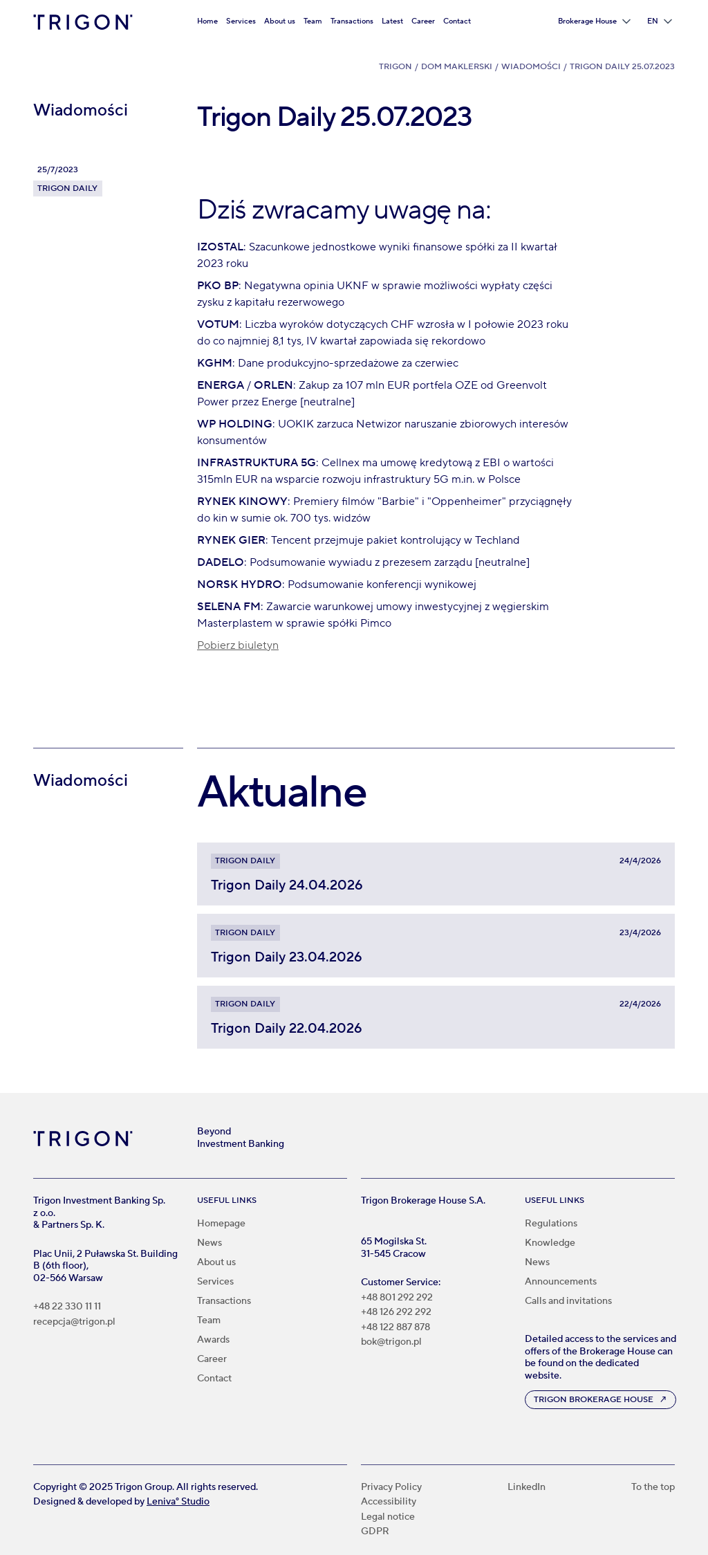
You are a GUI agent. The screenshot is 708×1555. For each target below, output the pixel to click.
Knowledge (550, 1243)
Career (423, 21)
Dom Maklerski (456, 67)
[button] (594, 21)
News (209, 1243)
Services (241, 21)
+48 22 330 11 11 (67, 1307)
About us (279, 21)
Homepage (221, 1223)
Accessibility (388, 1502)
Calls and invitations (568, 1301)
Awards (213, 1340)
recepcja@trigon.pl (74, 1322)
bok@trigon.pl (391, 1342)
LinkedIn (526, 1487)
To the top (653, 1487)
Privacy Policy (391, 1487)
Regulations (551, 1223)
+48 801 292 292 (397, 1298)
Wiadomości (531, 67)
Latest (392, 21)
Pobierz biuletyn (238, 645)
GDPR (375, 1532)
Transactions (351, 21)
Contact (457, 21)
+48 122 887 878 (395, 1328)
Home (207, 21)
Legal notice (388, 1517)
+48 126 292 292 (396, 1312)
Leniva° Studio (178, 1502)
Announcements (561, 1282)
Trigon (395, 67)
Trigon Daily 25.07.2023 (622, 67)
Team (313, 21)
